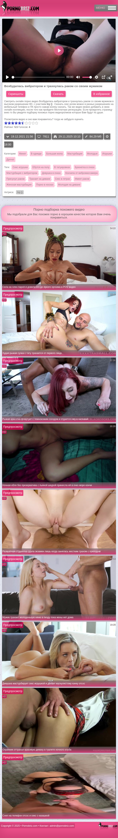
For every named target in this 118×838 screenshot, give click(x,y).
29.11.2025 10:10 (67, 136)
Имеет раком (82, 178)
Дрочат (10, 159)
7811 (43, 136)
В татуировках (62, 167)
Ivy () (19, 192)
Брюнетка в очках (85, 167)
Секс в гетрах (62, 178)
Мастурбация (74, 153)
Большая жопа (54, 153)
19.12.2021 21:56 (19, 136)
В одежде (36, 153)
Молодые (92, 153)
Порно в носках (44, 184)
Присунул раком (15, 178)
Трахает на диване (39, 178)
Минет (22, 153)
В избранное (101, 94)
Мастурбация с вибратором (21, 173)
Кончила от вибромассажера (81, 173)
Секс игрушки (20, 167)
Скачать (58, 94)
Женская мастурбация (19, 184)
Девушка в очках (51, 173)
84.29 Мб (93, 136)
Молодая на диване (69, 184)
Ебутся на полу (41, 167)
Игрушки (107, 153)
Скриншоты (15, 94)
